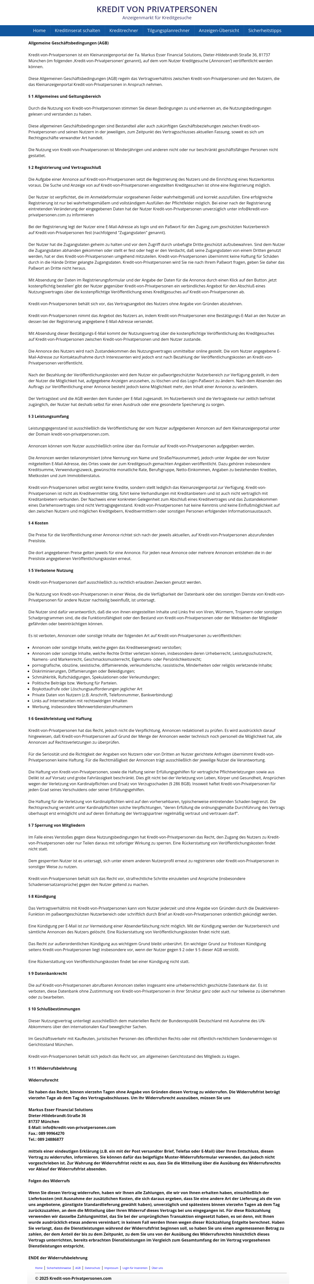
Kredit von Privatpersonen (156, 9)
